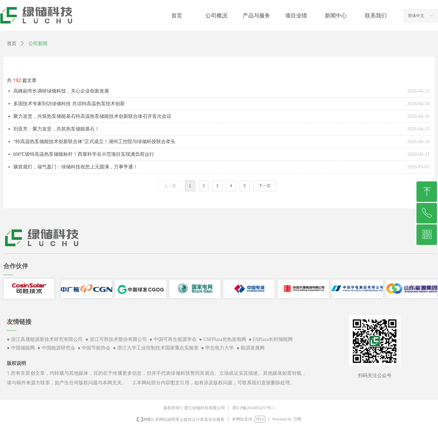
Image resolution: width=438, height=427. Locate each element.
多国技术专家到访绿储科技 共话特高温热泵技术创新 (69, 103)
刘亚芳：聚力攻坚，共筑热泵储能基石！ (56, 129)
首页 (11, 43)
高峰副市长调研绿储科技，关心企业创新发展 (61, 91)
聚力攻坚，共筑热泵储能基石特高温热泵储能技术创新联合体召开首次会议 (92, 116)
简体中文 (416, 15)
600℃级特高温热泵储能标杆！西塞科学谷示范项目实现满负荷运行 (83, 154)
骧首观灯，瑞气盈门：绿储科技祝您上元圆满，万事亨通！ (75, 166)
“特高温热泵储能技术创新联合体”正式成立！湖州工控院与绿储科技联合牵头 (94, 141)
